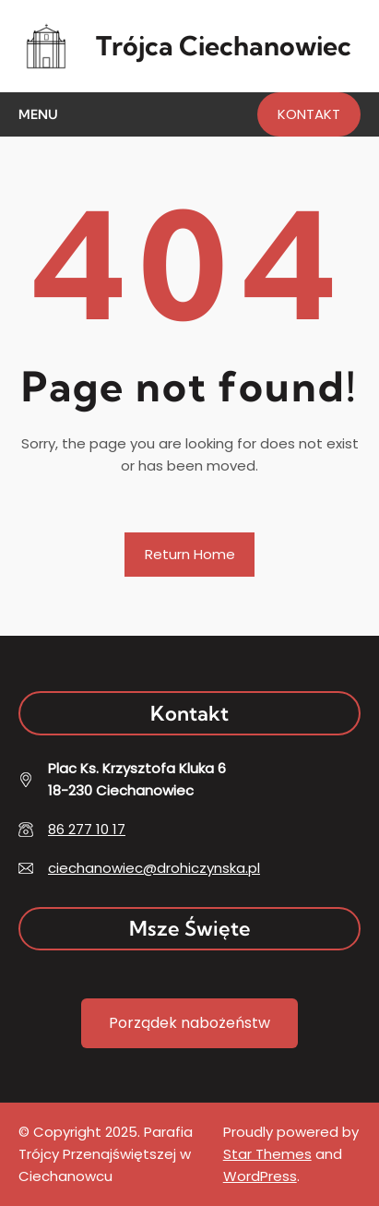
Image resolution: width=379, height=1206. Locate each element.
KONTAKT (309, 114)
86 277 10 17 (86, 829)
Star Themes (267, 1154)
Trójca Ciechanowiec (223, 46)
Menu (38, 114)
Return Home (190, 554)
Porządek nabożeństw (189, 1022)
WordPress (260, 1176)
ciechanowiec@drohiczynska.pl (154, 868)
